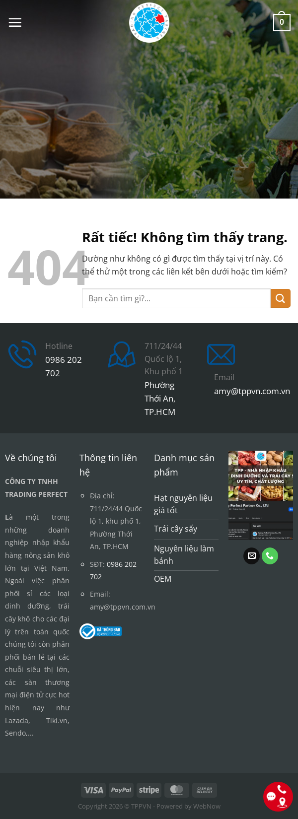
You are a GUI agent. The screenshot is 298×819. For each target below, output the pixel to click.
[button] (14, 22)
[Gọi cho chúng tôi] (270, 555)
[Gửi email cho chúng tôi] (251, 555)
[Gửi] (281, 298)
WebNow (207, 806)
